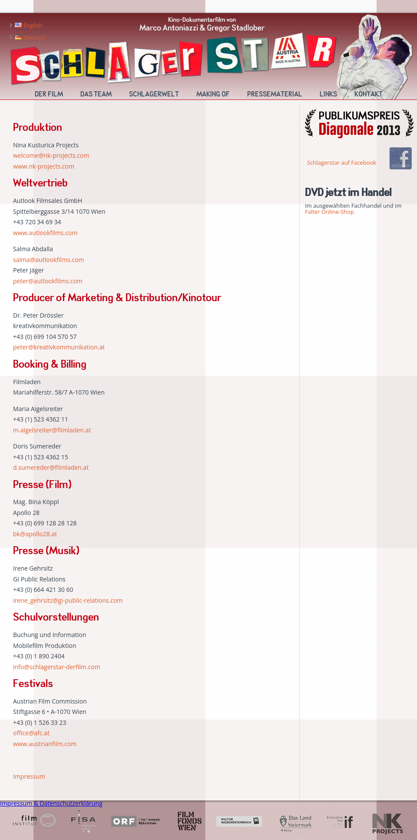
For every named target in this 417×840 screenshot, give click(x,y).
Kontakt (368, 94)
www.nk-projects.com (43, 166)
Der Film (49, 94)
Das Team (96, 94)
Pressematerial (274, 94)
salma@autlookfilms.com (48, 260)
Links (328, 94)
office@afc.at (31, 733)
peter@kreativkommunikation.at (59, 347)
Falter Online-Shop (329, 212)
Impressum (29, 776)
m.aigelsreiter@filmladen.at (52, 430)
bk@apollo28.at (35, 534)
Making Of (213, 94)
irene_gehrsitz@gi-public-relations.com (67, 600)
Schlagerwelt (154, 94)
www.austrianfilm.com (44, 744)
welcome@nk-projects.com (51, 155)
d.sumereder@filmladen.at (51, 467)
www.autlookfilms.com (45, 233)
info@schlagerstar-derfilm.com (56, 667)
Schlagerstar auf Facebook (341, 162)
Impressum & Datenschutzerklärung (51, 803)
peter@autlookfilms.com (48, 281)
